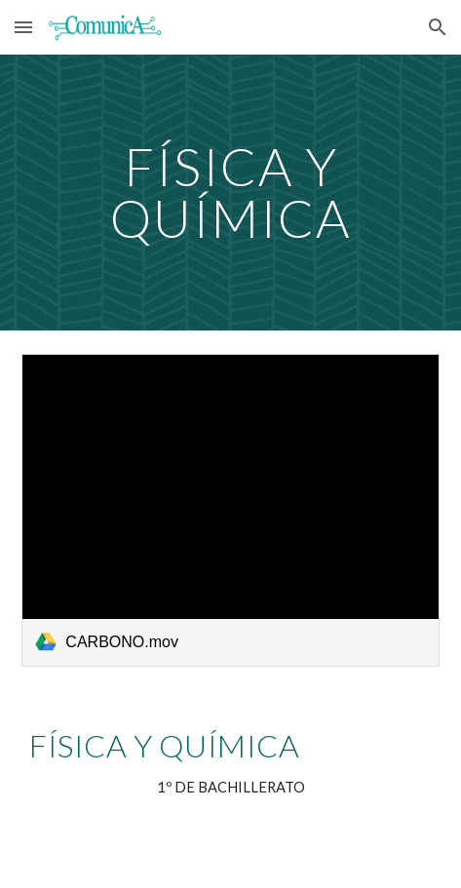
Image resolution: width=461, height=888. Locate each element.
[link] (230, 510)
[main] (230, 192)
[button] (23, 27)
